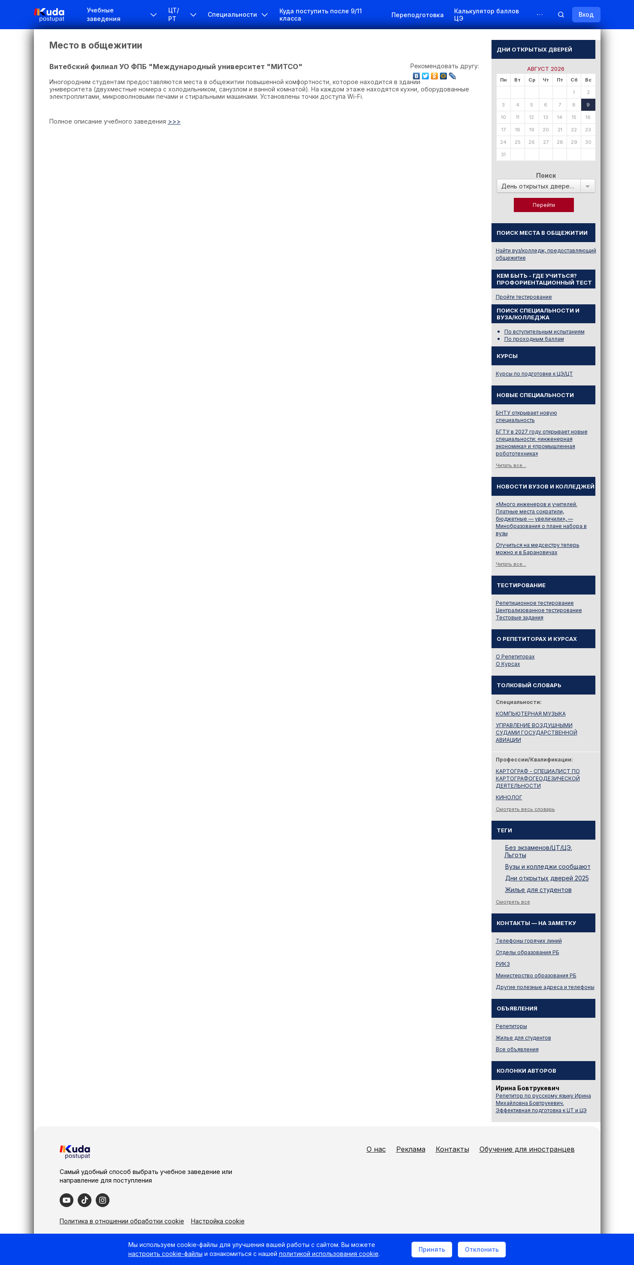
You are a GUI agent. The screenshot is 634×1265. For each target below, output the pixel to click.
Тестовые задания (519, 617)
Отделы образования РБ (527, 952)
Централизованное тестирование (539, 610)
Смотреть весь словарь (525, 809)
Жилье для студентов (538, 889)
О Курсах (508, 664)
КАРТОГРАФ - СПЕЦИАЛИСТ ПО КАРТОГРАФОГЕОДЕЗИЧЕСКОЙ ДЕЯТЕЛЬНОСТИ (538, 778)
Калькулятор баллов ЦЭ (486, 14)
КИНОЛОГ (509, 797)
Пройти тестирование (524, 297)
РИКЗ (503, 964)
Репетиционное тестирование (535, 603)
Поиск (546, 175)
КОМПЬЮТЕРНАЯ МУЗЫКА (531, 713)
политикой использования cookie (329, 1253)
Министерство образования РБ (536, 975)
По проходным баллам (534, 339)
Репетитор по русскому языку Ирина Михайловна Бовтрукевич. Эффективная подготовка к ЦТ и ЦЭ (543, 1102)
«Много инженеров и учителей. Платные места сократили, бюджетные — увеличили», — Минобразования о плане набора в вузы (541, 519)
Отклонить (482, 1249)
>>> (174, 121)
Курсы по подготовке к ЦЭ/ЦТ (534, 373)
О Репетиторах (515, 656)
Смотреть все (513, 902)
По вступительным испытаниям (544, 331)
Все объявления (517, 1049)
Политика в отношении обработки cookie (122, 1221)
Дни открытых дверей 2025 (547, 878)
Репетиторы (511, 1026)
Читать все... (511, 465)
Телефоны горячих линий (529, 940)
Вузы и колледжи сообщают (548, 866)
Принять (432, 1249)
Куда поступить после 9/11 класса (320, 14)
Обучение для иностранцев (527, 1149)
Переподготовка (417, 14)
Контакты (452, 1149)
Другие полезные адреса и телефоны (545, 987)
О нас (376, 1149)
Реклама (410, 1149)
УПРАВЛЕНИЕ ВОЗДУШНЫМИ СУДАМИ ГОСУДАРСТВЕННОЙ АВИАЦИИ (536, 732)
